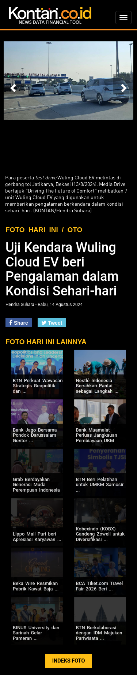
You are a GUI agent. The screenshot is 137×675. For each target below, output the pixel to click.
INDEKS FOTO (68, 660)
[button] (14, 84)
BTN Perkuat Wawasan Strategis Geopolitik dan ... (38, 386)
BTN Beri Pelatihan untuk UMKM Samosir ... (100, 485)
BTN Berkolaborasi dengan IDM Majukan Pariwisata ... (99, 633)
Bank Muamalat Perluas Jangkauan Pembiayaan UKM (96, 435)
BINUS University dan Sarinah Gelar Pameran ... (36, 633)
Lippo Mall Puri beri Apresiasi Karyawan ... (37, 536)
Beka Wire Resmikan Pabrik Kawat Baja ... (35, 586)
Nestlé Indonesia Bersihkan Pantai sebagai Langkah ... (97, 386)
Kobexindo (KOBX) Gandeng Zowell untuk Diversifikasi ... (100, 534)
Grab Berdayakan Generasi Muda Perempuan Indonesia (36, 485)
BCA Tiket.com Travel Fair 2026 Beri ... (99, 586)
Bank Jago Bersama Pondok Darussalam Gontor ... (35, 435)
